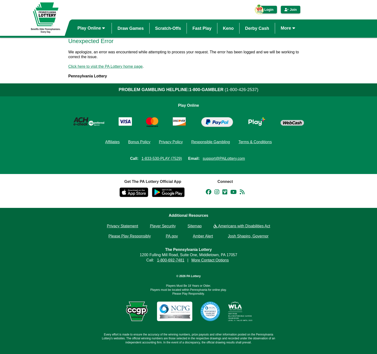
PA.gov (172, 236)
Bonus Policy (139, 142)
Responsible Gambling (210, 142)
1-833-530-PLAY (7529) (161, 158)
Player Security (163, 226)
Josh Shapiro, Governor (248, 236)
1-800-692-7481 (170, 260)
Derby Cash (257, 28)
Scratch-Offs (168, 28)
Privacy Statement (122, 226)
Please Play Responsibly (129, 236)
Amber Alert (203, 236)
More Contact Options (210, 260)
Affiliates (112, 142)
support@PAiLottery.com (224, 158)
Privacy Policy (171, 142)
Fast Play (201, 28)
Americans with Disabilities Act (242, 226)
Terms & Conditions (255, 142)
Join (290, 10)
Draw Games (131, 28)
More (288, 28)
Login (266, 10)
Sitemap (195, 226)
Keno (228, 28)
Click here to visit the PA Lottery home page (105, 66)
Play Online (91, 28)
